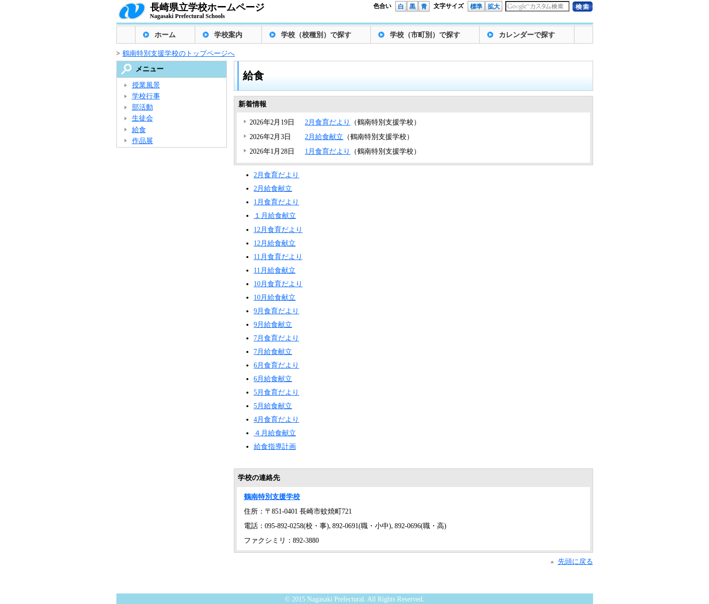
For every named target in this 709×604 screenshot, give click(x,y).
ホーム (165, 35)
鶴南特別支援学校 (272, 497)
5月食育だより (277, 392)
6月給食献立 (273, 379)
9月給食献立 (273, 324)
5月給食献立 (273, 406)
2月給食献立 (324, 137)
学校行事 (146, 96)
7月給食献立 (273, 351)
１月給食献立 (275, 215)
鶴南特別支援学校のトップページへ (178, 53)
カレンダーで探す (527, 35)
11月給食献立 (275, 270)
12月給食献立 (275, 243)
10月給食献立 (275, 297)
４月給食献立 (275, 433)
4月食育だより (277, 419)
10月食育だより (278, 284)
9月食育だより (277, 311)
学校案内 (228, 35)
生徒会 (142, 118)
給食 (139, 130)
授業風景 (146, 85)
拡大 (494, 6)
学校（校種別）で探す (316, 35)
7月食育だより (277, 338)
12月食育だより (278, 229)
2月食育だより (328, 122)
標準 (476, 6)
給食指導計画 (275, 446)
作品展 (142, 141)
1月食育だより (328, 151)
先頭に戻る (575, 561)
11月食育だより (278, 257)
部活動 (142, 107)
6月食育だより (277, 365)
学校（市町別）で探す (425, 35)
